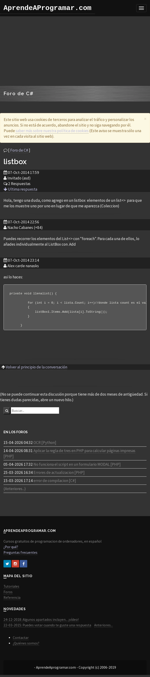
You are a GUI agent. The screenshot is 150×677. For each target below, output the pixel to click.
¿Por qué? (10, 549)
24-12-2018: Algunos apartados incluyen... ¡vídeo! (41, 621)
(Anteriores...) (14, 490)
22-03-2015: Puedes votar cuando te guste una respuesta (47, 627)
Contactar (21, 640)
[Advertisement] (75, 51)
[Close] (145, 118)
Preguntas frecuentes (20, 554)
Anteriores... (103, 627)
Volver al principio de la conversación (36, 369)
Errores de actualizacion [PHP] (59, 474)
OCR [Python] (44, 444)
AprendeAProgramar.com (47, 8)
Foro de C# (19, 150)
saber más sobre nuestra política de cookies (52, 130)
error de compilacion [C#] (54, 482)
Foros (8, 594)
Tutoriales (11, 588)
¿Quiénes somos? (26, 645)
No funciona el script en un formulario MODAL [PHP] (77, 466)
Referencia (11, 599)
